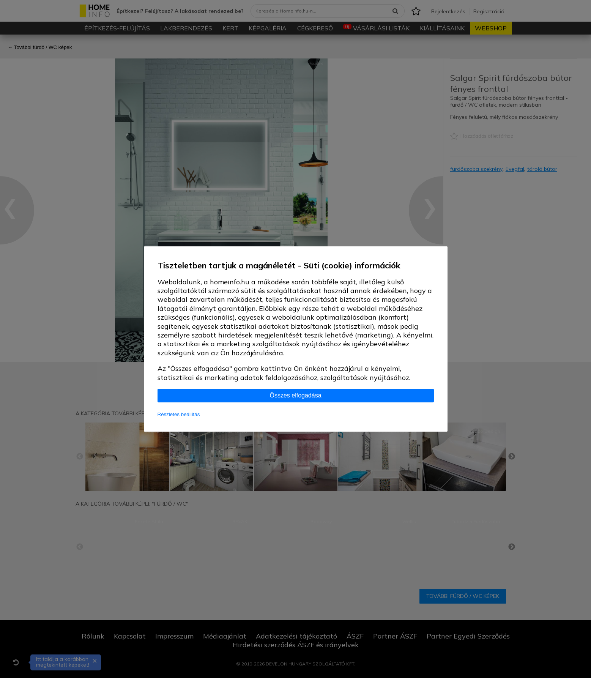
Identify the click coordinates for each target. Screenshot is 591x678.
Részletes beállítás (179, 414)
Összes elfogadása (295, 395)
